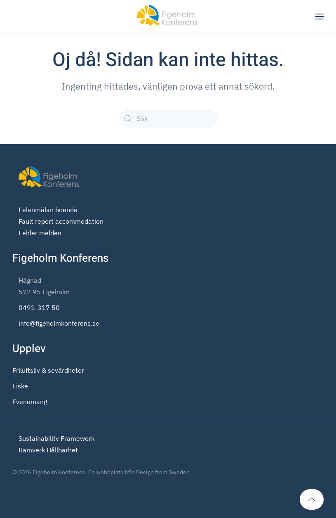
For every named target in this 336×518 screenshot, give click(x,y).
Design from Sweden (163, 472)
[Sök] (168, 118)
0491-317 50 (39, 307)
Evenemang (29, 401)
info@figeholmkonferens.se (59, 323)
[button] (319, 16)
